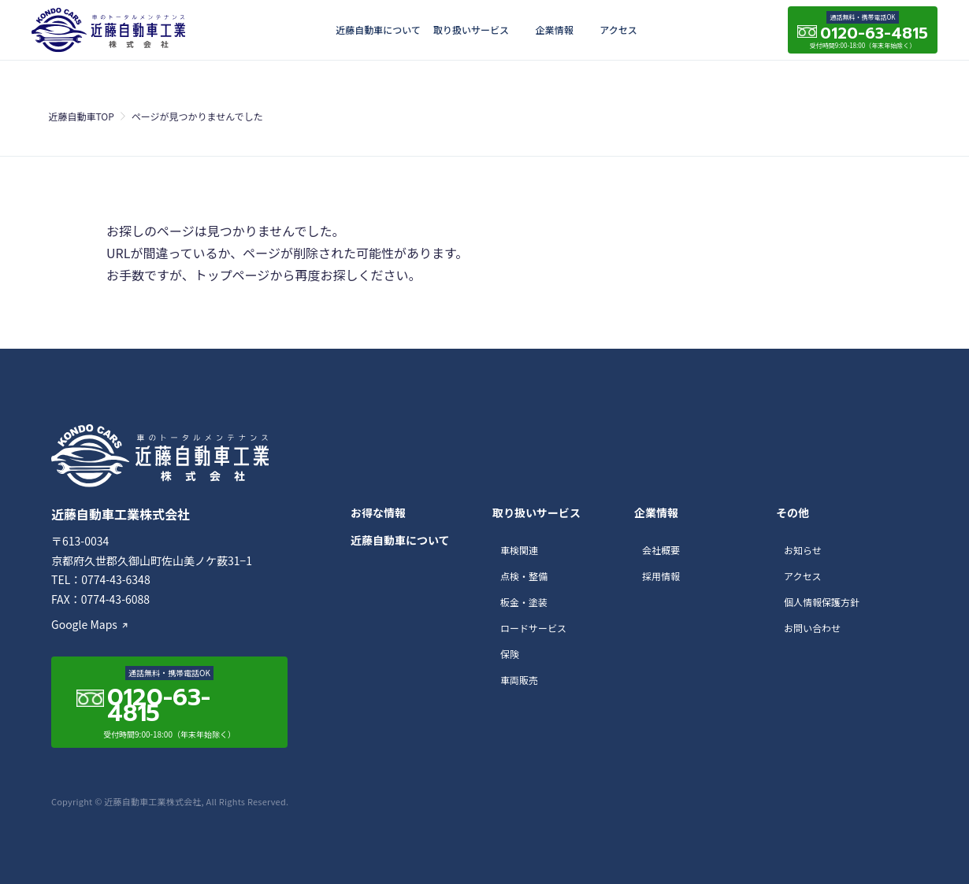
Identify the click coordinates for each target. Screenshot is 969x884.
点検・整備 (524, 576)
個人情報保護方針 (821, 601)
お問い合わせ (812, 627)
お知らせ (803, 550)
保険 (509, 653)
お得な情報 (378, 512)
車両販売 (519, 679)
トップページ (232, 274)
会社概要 (661, 550)
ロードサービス (533, 627)
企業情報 (555, 29)
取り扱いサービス (471, 29)
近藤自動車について (378, 29)
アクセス (618, 29)
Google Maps (84, 624)
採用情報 (661, 576)
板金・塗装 (524, 601)
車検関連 (519, 550)
